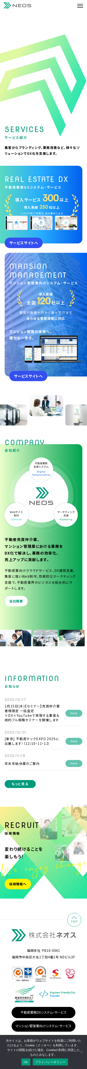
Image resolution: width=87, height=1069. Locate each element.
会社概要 (16, 601)
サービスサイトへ (23, 243)
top (74, 920)
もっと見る (20, 783)
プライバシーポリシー (50, 1062)
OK (26, 1062)
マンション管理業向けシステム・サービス (43, 1025)
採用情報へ (17, 884)
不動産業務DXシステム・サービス (43, 1012)
